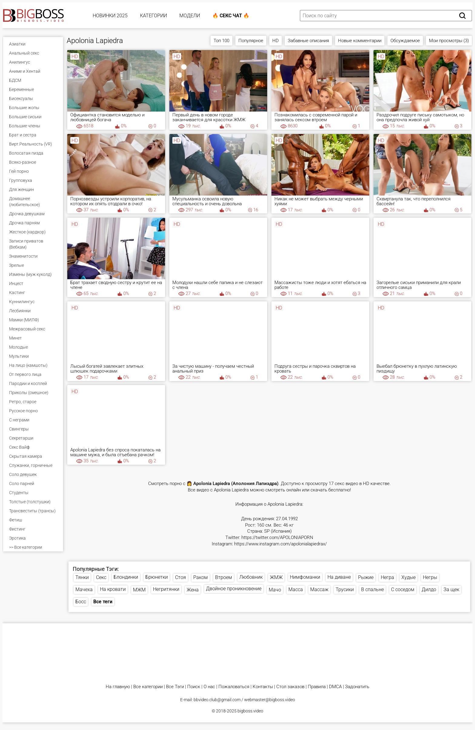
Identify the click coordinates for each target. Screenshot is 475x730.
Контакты (263, 686)
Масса (295, 589)
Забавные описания (308, 40)
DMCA (335, 686)
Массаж (319, 589)
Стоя (180, 577)
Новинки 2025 (110, 15)
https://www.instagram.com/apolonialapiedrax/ (280, 544)
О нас (209, 686)
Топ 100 (221, 40)
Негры (430, 577)
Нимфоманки (305, 577)
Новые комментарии (359, 40)
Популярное (250, 40)
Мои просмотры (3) (449, 40)
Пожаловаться (233, 686)
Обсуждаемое (405, 40)
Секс (101, 577)
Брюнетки (156, 577)
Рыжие (366, 577)
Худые (408, 577)
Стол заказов (290, 686)
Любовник (251, 577)
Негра (387, 577)
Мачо (275, 590)
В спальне (372, 589)
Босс (80, 601)
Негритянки (166, 589)
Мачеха (84, 589)
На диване (339, 577)
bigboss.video (250, 710)
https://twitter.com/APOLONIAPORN (277, 537)
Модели (189, 15)
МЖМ (139, 590)
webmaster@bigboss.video (269, 699)
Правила (317, 686)
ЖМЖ (276, 577)
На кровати (113, 589)
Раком (200, 577)
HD (275, 40)
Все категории (148, 686)
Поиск (193, 686)
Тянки (82, 577)
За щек (451, 589)
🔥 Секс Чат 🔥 (230, 15)
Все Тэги (175, 686)
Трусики (345, 589)
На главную (118, 686)
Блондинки (126, 577)
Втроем (223, 577)
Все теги (102, 601)
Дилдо (429, 589)
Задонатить (357, 686)
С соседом (402, 589)
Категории (153, 15)
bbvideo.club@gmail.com (217, 699)
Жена (193, 590)
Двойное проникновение (233, 588)
